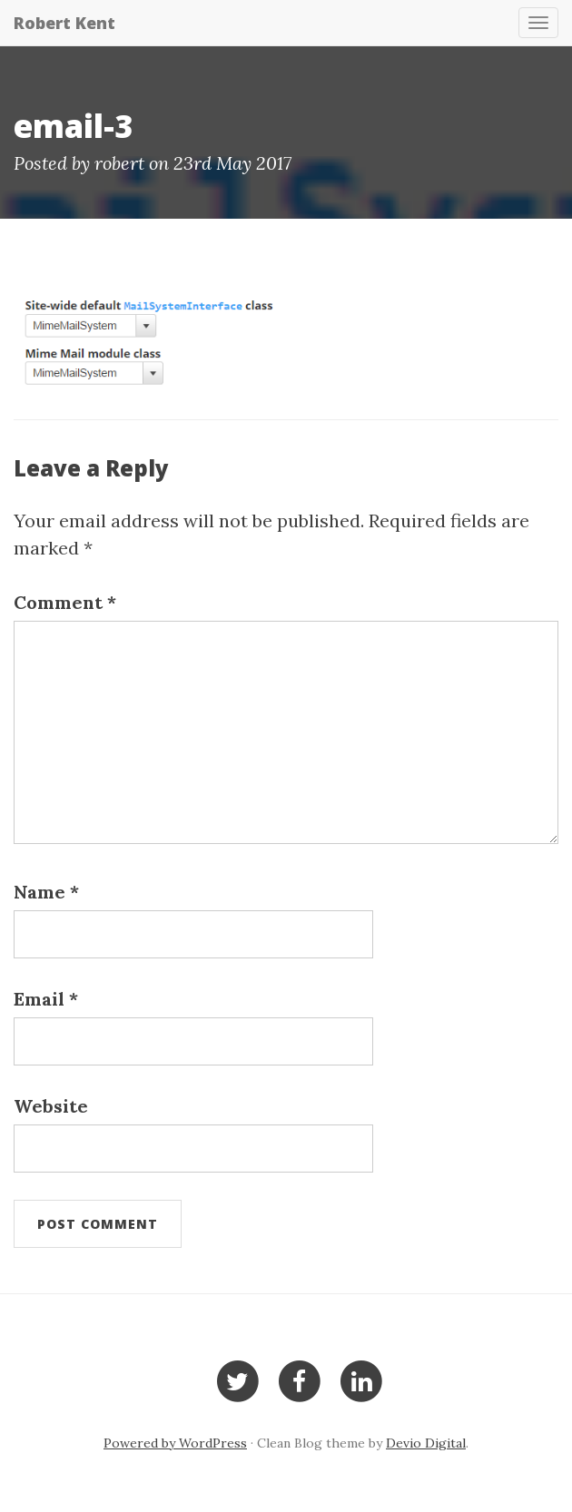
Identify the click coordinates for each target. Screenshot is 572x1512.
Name (46, 891)
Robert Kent (64, 23)
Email (46, 998)
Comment (65, 602)
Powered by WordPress (175, 1443)
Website (51, 1106)
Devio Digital (426, 1443)
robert (119, 163)
